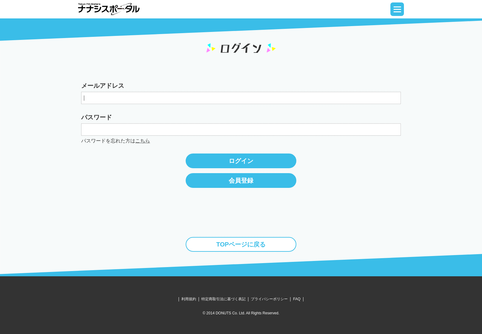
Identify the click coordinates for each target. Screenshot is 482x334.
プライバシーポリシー (269, 299)
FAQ (296, 299)
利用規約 (188, 299)
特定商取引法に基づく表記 (223, 299)
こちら (142, 140)
